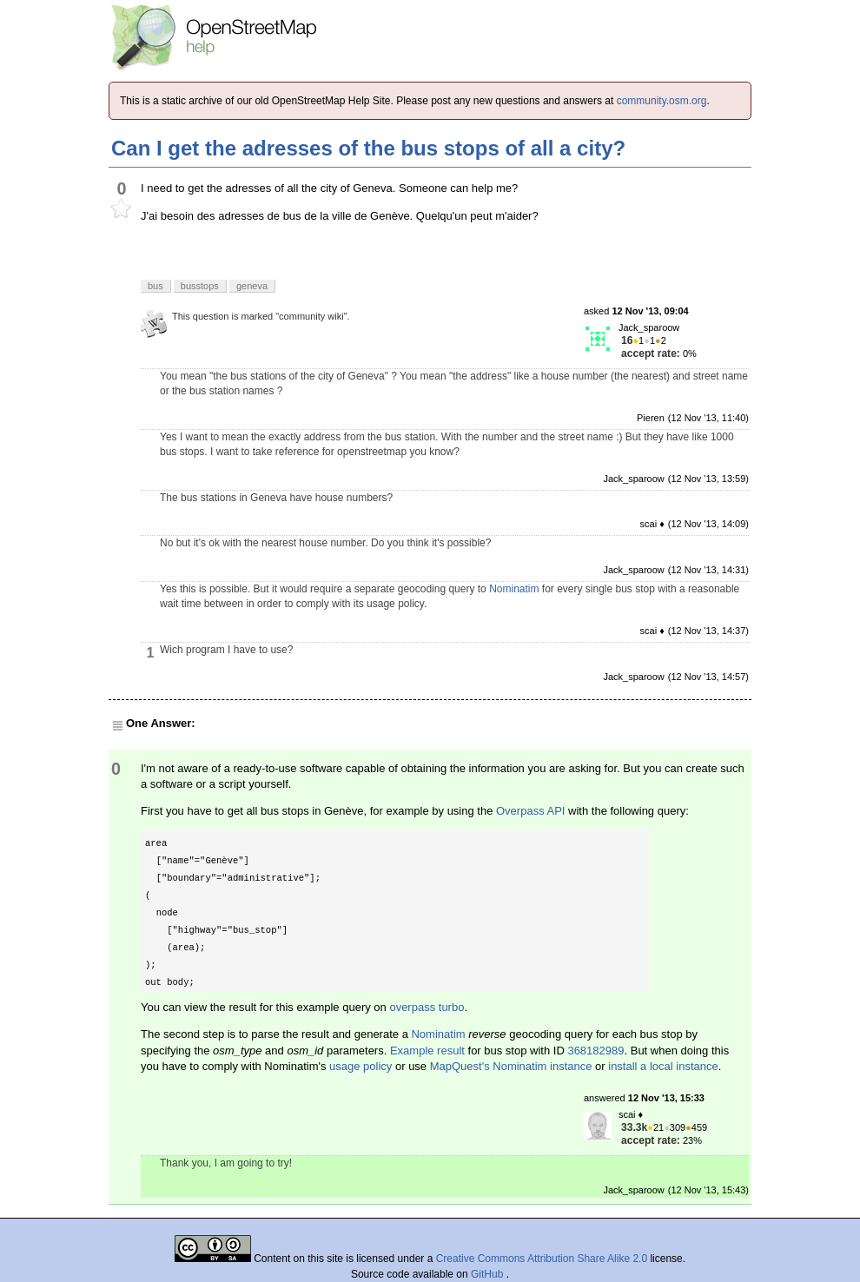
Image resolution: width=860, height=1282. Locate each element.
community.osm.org (662, 101)
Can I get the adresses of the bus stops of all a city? (368, 148)
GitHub (488, 1274)
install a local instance (663, 1066)
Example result (427, 1050)
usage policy (360, 1066)
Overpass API (530, 810)
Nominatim (514, 589)
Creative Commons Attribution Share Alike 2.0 (541, 1258)
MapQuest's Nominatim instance (511, 1066)
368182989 (595, 1050)
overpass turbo (426, 1007)
